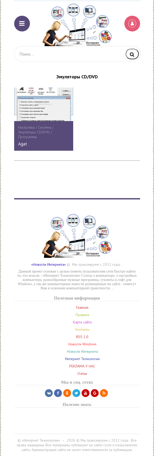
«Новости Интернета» (48, 264)
